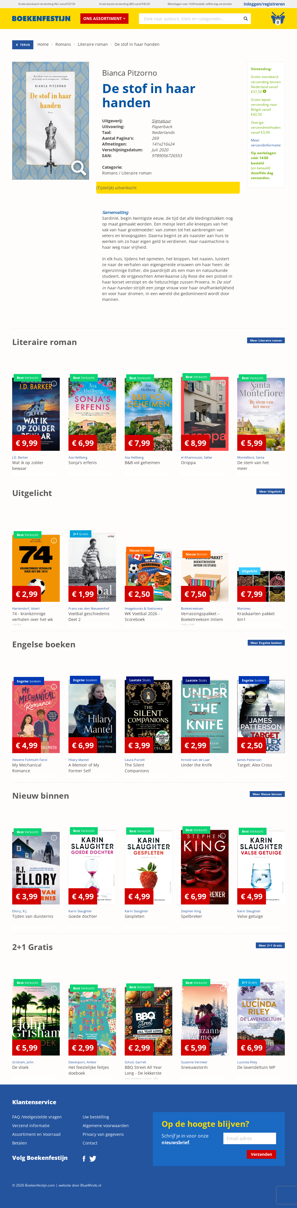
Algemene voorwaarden (106, 1125)
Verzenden (261, 1154)
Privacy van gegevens (103, 1134)
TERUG (23, 45)
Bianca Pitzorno (129, 73)
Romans (63, 44)
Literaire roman (93, 44)
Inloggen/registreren (264, 4)
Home (43, 44)
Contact (90, 1143)
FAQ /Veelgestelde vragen (37, 1117)
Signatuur (161, 120)
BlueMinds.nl (90, 1185)
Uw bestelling (96, 1117)
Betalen (19, 1143)
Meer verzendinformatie (266, 143)
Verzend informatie (31, 1125)
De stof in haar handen (137, 44)
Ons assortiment (104, 18)
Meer (266, 340)
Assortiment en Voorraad (36, 1134)
